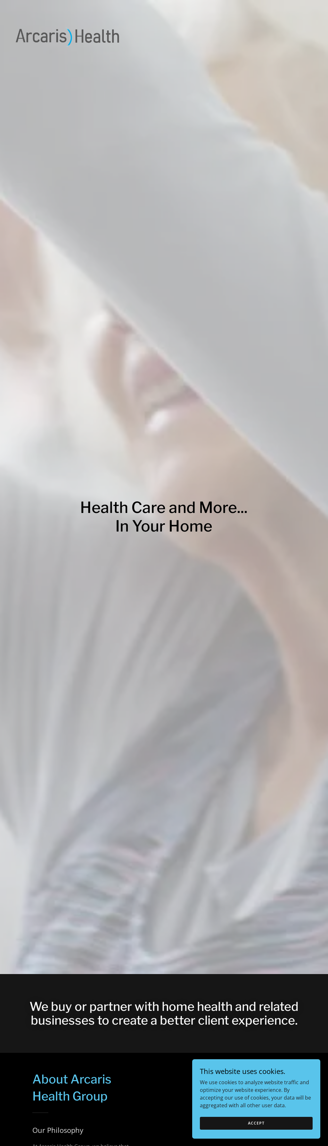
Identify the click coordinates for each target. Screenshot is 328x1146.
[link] (67, 7)
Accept (256, 1123)
